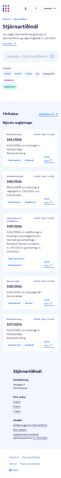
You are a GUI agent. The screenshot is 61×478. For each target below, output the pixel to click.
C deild (16, 411)
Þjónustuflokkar (31, 457)
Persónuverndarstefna (30, 464)
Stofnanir (13, 464)
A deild (16, 401)
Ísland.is (14, 457)
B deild (16, 406)
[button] (25, 8)
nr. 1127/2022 (40, 437)
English (15, 470)
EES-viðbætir (20, 429)
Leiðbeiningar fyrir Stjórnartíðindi (30, 425)
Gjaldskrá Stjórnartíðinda (26, 434)
